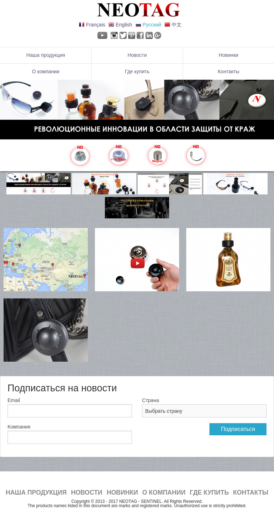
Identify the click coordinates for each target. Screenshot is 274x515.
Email (13, 400)
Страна (150, 400)
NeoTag (137, 10)
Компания (18, 427)
